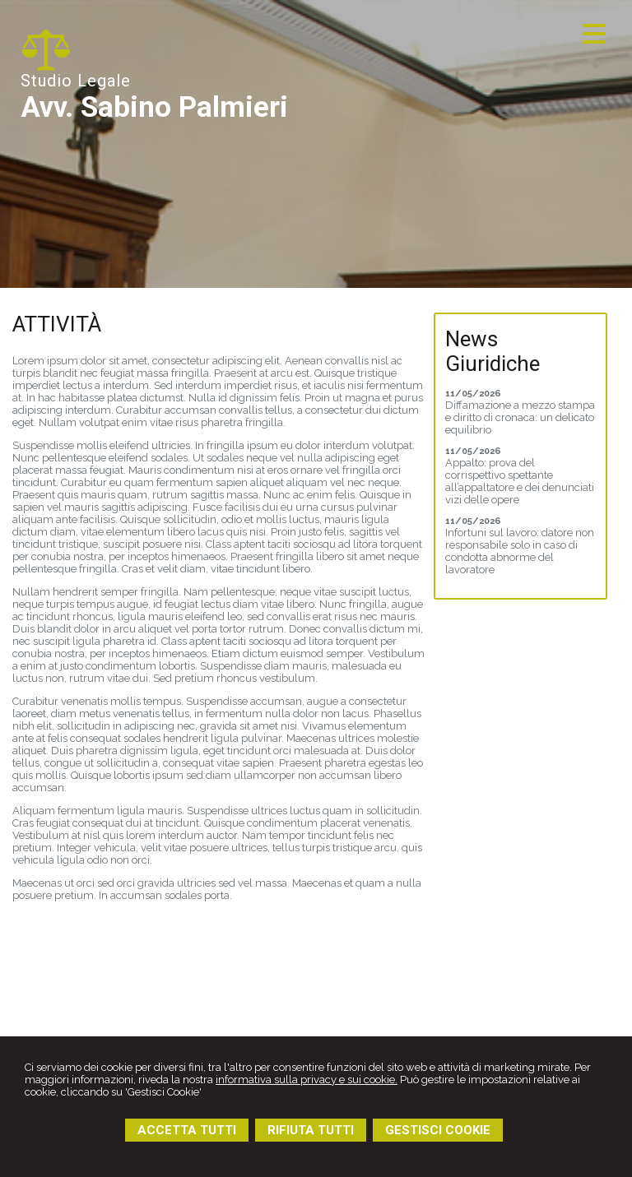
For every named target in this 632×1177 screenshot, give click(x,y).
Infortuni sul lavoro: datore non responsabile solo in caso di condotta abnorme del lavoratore (519, 551)
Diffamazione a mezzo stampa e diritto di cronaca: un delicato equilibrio (520, 417)
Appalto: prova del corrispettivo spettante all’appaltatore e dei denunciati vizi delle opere (519, 481)
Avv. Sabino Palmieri (154, 107)
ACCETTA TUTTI (186, 1130)
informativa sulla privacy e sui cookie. (306, 1079)
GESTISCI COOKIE (437, 1130)
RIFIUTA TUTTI (310, 1130)
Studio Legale (76, 80)
